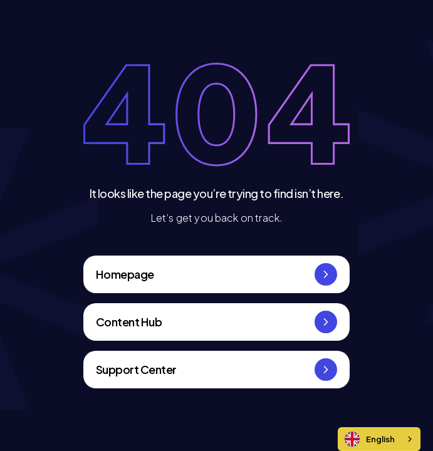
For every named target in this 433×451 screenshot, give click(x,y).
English (370, 439)
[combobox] (379, 439)
